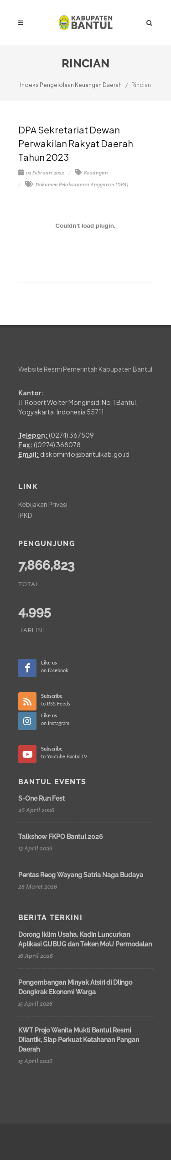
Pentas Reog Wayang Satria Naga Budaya (80, 875)
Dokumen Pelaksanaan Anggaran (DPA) (77, 184)
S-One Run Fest (41, 798)
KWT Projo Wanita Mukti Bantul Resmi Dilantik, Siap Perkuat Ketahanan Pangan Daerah (78, 1040)
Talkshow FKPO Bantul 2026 (60, 836)
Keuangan (91, 172)
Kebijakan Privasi (42, 504)
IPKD (25, 515)
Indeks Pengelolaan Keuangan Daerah (71, 85)
